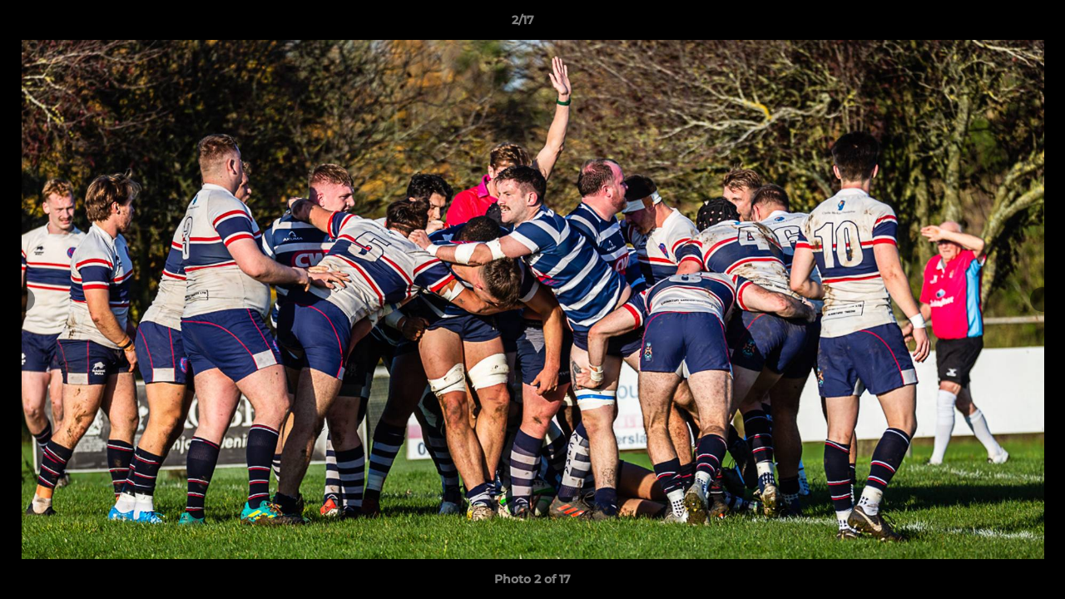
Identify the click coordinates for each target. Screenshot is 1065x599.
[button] (995, 24)
